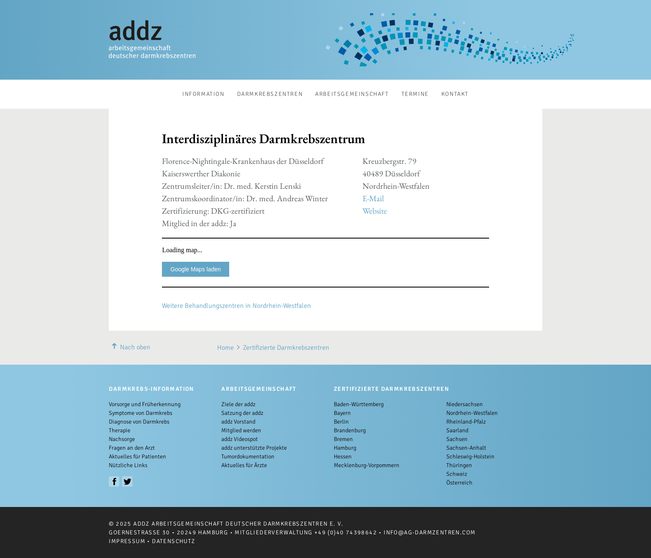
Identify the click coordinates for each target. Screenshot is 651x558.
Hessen (343, 456)
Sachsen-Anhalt (466, 447)
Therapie (119, 430)
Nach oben (129, 347)
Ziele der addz (238, 404)
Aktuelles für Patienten (137, 456)
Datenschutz (173, 541)
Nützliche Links (128, 465)
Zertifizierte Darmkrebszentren (286, 348)
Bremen (343, 439)
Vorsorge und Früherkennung (145, 404)
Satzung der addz (242, 413)
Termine (415, 93)
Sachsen (456, 439)
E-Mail (373, 198)
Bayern (342, 413)
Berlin (341, 421)
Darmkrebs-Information (151, 388)
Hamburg (345, 447)
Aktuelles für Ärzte (244, 465)
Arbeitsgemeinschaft (352, 93)
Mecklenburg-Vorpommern (366, 465)
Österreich (459, 482)
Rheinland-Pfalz (466, 421)
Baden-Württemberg (359, 404)
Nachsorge (122, 439)
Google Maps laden (195, 269)
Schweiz (456, 474)
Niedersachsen (464, 404)
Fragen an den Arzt (132, 447)
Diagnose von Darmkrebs (139, 421)
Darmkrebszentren (270, 93)
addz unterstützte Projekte (254, 447)
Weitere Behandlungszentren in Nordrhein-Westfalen (236, 306)
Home (225, 348)
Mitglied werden (241, 430)
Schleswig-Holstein (470, 456)
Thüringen (459, 465)
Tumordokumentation (247, 456)
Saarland (457, 430)
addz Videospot (239, 439)
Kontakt (455, 93)
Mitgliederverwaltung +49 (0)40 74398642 (306, 532)
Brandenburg (350, 430)
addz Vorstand (238, 421)
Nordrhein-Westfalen (472, 413)
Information (203, 93)
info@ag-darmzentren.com (429, 532)
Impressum (127, 541)
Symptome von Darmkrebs (140, 413)
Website (374, 210)
